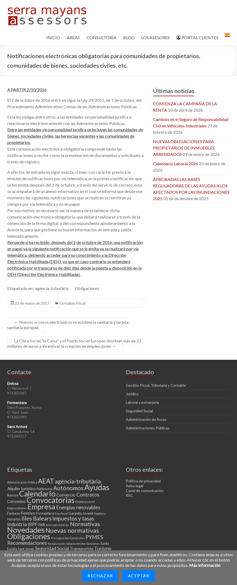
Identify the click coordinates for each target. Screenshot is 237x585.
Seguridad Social (139, 411)
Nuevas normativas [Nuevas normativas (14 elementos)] (72, 530)
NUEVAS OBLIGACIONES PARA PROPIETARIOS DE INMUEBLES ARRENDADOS (184, 148)
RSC (129, 495)
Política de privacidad (143, 481)
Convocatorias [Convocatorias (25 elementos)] (50, 500)
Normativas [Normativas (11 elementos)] (85, 523)
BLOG (129, 37)
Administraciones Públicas (147, 428)
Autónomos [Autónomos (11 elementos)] (68, 487)
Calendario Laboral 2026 (175, 163)
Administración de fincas (146, 419)
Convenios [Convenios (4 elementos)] (16, 501)
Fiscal (80, 303)
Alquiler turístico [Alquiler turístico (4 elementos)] (21, 488)
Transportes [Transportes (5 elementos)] (81, 548)
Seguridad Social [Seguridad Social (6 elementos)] (52, 548)
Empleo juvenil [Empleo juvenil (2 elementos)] (85, 501)
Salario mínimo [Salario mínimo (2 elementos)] (75, 543)
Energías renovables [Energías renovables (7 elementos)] (78, 507)
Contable (67, 303)
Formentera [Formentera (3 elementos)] (45, 513)
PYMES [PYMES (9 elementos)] (94, 537)
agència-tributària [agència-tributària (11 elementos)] (78, 481)
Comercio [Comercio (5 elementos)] (66, 494)
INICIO (53, 37)
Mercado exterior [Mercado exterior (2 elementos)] (57, 525)
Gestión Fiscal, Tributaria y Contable (156, 385)
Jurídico (132, 394)
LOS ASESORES (155, 37)
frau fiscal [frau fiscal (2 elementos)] (61, 513)
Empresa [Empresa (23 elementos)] (41, 506)
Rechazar (100, 575)
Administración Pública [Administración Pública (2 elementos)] (22, 482)
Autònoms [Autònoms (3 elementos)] (44, 489)
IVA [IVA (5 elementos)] (41, 524)
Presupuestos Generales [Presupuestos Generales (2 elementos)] (68, 538)
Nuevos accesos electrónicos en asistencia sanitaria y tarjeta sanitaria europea (67, 325)
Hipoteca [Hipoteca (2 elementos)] (100, 513)
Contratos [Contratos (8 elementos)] (87, 494)
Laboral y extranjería (142, 402)
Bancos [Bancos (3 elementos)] (12, 495)
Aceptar (138, 575)
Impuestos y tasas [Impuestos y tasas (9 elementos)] (73, 518)
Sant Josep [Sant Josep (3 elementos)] (26, 549)
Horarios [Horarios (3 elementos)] (14, 519)
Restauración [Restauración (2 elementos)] (56, 543)
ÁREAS (73, 37)
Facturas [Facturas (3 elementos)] (13, 513)
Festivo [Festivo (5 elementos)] (28, 512)
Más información (204, 565)
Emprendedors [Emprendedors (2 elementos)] (17, 508)
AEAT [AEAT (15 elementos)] (46, 481)
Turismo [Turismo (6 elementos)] (102, 548)
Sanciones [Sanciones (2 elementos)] (93, 543)
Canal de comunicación (145, 490)
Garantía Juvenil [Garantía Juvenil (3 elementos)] (81, 513)
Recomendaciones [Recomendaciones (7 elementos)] (27, 543)
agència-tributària (51, 288)
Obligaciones (87, 288)
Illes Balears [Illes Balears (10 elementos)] (37, 518)
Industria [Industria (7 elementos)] (17, 524)
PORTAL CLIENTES (197, 37)
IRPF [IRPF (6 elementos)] (33, 524)
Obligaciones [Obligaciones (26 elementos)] (28, 536)
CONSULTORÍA (101, 37)
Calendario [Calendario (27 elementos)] (37, 493)
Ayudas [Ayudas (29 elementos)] (96, 487)
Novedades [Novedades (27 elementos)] (26, 529)
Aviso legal (134, 485)
